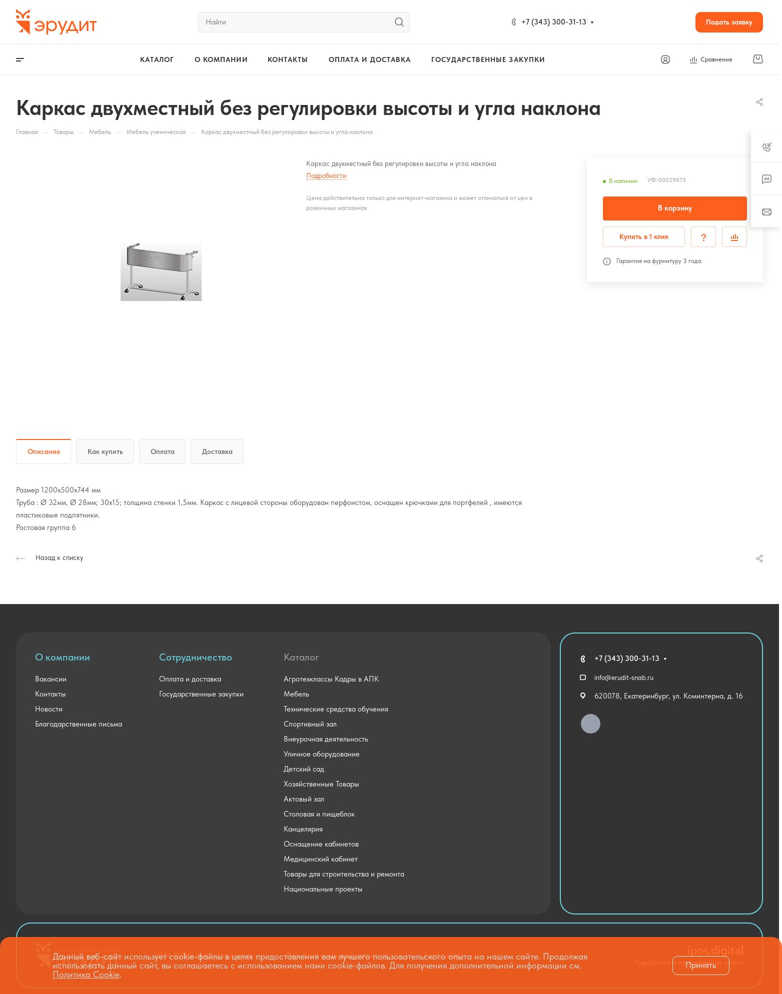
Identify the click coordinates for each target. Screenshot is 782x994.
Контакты (50, 694)
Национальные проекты (323, 889)
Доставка (217, 452)
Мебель (296, 694)
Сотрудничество (195, 657)
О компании (62, 657)
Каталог (301, 657)
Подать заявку (729, 22)
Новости (49, 709)
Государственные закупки (201, 694)
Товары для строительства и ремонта (344, 874)
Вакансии (51, 679)
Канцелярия (303, 829)
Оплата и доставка (190, 679)
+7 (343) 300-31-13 (553, 22)
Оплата (163, 452)
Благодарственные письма (78, 724)
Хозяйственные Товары (321, 784)
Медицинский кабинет (321, 859)
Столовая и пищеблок (319, 814)
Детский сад (304, 769)
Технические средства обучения (336, 709)
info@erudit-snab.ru (623, 678)
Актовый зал (304, 799)
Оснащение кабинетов (321, 844)
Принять (700, 965)
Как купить (105, 452)
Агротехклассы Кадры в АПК (331, 679)
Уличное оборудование (322, 754)
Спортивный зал (310, 724)
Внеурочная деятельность (326, 739)
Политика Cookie (86, 974)
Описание (44, 452)
